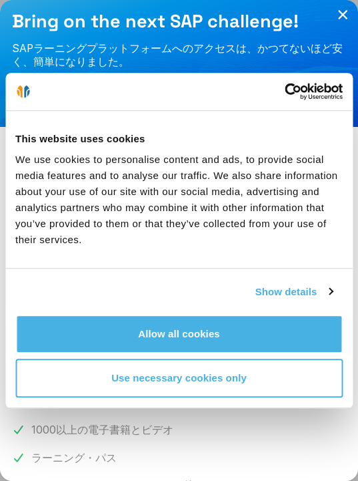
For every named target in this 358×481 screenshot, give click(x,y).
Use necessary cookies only (179, 377)
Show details (286, 291)
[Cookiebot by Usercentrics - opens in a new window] (284, 91)
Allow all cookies (179, 333)
